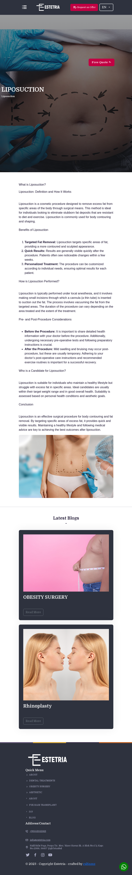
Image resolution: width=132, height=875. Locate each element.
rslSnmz (89, 864)
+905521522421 (38, 831)
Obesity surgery (39, 786)
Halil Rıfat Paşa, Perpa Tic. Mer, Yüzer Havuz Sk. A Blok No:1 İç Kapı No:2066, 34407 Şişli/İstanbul (66, 847)
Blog (30, 817)
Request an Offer (84, 7)
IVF (29, 812)
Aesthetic (35, 792)
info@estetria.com (40, 840)
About (33, 775)
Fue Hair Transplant (43, 805)
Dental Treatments (42, 780)
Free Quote (101, 62)
